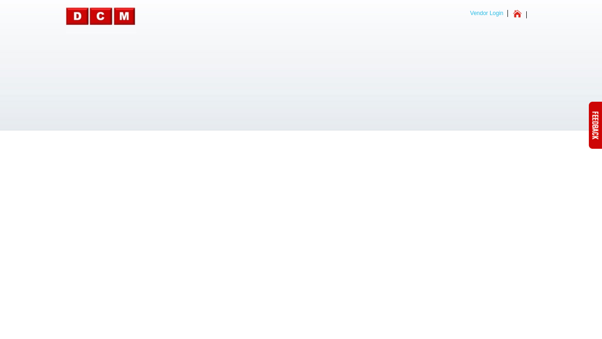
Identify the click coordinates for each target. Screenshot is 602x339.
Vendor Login (487, 13)
